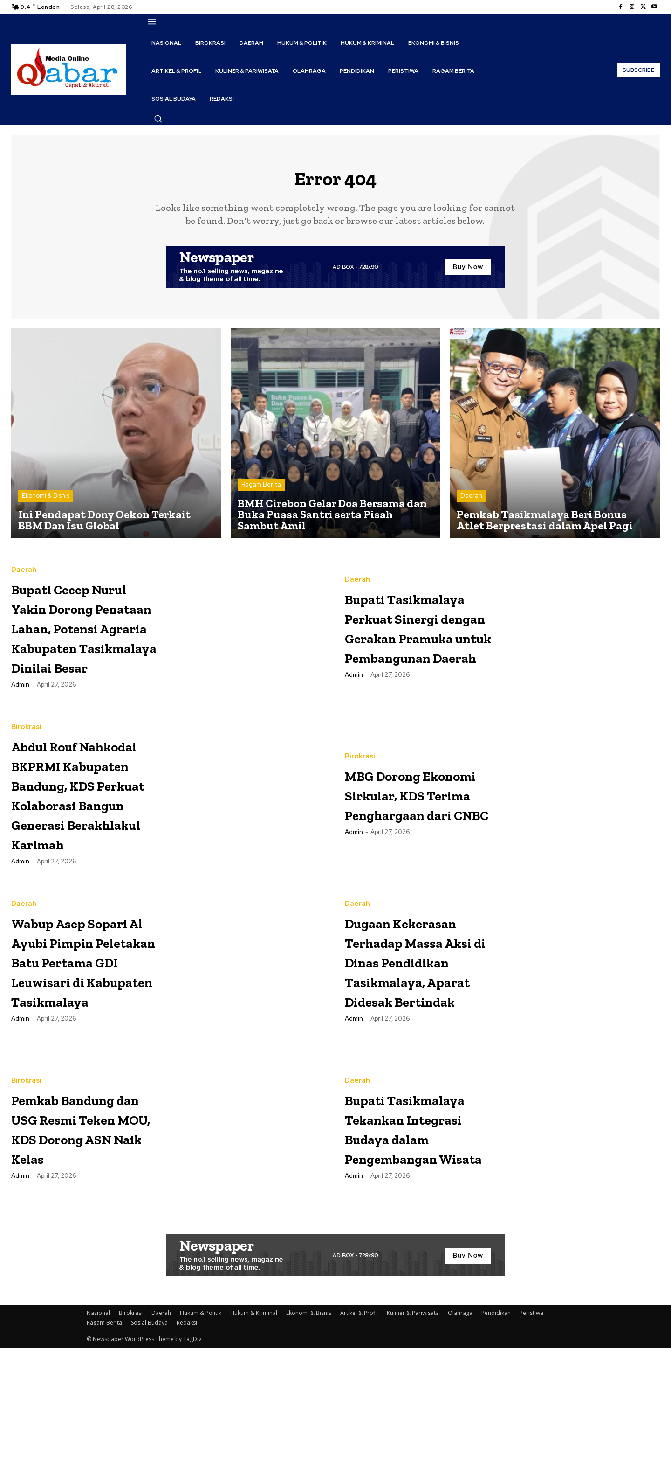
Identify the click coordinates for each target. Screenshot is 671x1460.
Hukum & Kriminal (253, 1425)
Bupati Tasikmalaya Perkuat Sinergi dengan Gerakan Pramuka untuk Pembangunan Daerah (415, 634)
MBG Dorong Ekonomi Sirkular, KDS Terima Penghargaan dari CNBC (403, 822)
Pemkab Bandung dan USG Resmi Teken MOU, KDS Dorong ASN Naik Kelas (85, 1238)
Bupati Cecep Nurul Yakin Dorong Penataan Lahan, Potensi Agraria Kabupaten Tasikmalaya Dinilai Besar (82, 644)
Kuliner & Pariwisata (413, 1425)
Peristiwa (531, 1425)
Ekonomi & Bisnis (45, 503)
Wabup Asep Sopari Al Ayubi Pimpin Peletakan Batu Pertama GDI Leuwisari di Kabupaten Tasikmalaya (77, 1060)
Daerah (471, 503)
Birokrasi (26, 746)
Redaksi (187, 1435)
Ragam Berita (261, 492)
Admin (20, 732)
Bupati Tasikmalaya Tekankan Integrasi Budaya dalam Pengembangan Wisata (419, 1239)
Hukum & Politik (200, 1425)
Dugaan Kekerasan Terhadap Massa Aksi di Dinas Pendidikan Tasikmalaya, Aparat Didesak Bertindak (415, 1060)
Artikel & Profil (359, 1425)
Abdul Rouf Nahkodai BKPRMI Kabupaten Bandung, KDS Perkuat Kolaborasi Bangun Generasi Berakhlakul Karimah (85, 852)
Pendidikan (496, 1425)
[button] (158, 118)
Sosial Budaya (149, 1435)
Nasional (98, 1425)
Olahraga (460, 1425)
